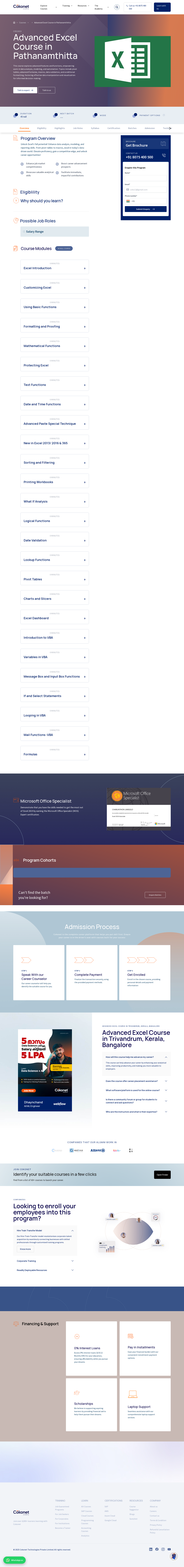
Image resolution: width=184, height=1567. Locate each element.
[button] (136, 1055)
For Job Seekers (62, 1513)
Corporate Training (26, 1260)
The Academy (102, 7)
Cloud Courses (87, 1514)
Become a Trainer (62, 1527)
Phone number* (131, 195)
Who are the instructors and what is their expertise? (131, 1110)
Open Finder (160, 1173)
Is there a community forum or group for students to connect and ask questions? (131, 1100)
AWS (106, 1510)
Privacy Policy (156, 1524)
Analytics (85, 1534)
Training (67, 5)
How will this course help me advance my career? (130, 1056)
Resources (84, 5)
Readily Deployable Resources (32, 1269)
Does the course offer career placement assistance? (132, 1080)
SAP (106, 1505)
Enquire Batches (153, 894)
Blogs (132, 1513)
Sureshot (133, 1517)
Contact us (154, 1514)
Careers (153, 1510)
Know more (25, 1248)
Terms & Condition (158, 1519)
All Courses (86, 1505)
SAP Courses (86, 1510)
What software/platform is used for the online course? (133, 1089)
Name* (127, 172)
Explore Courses (48, 7)
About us (154, 1505)
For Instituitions (62, 1522)
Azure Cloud (110, 1514)
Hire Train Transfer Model (29, 1229)
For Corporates (61, 1517)
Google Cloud (110, 1519)
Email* (127, 183)
